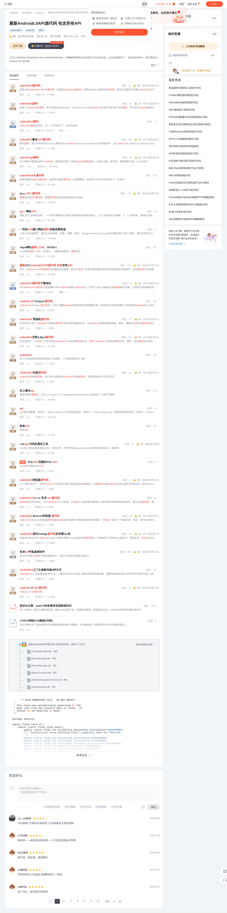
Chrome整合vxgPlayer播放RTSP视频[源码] (191, 197)
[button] (155, 65)
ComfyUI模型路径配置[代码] (183, 95)
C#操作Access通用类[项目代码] (185, 132)
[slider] (25, 807)
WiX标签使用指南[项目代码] (183, 154)
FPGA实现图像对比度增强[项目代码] (188, 117)
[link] (13, 13)
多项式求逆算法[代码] (180, 212)
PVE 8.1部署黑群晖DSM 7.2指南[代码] (188, 205)
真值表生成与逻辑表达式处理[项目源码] (189, 124)
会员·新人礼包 (165, 3)
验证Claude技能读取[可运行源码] (186, 168)
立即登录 (119, 32)
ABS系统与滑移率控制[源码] (184, 146)
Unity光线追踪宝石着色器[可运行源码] (189, 183)
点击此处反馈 (177, 244)
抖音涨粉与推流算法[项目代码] (185, 161)
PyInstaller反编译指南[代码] (183, 103)
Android (39, 13)
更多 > (215, 34)
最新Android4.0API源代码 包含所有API (45, 24)
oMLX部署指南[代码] (179, 175)
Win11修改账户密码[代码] (182, 110)
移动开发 (27, 13)
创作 (214, 4)
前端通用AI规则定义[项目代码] (185, 88)
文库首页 (13, 13)
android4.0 (16, 30)
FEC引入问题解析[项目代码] (184, 139)
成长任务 (194, 3)
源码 (41, 30)
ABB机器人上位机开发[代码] (184, 190)
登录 (144, 4)
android (30, 30)
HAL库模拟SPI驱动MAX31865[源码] (186, 219)
